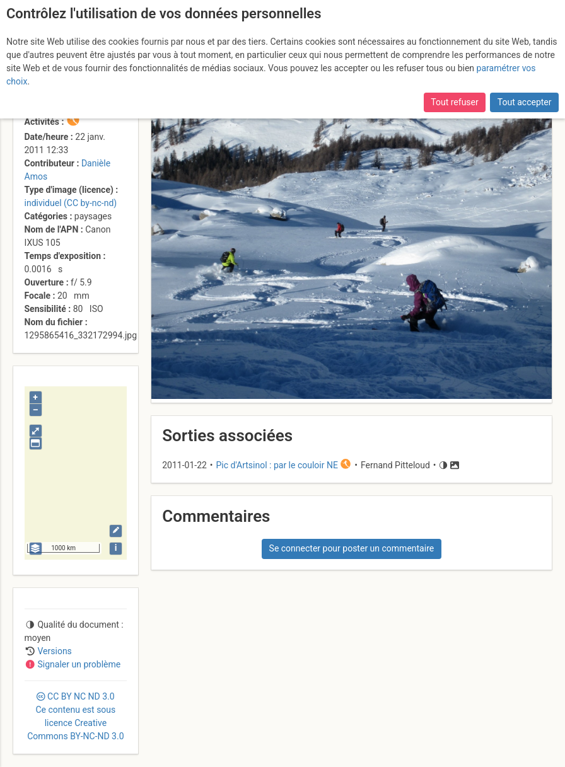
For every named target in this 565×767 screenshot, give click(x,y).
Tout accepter (525, 102)
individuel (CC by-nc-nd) (71, 203)
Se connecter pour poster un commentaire (351, 548)
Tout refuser (454, 102)
